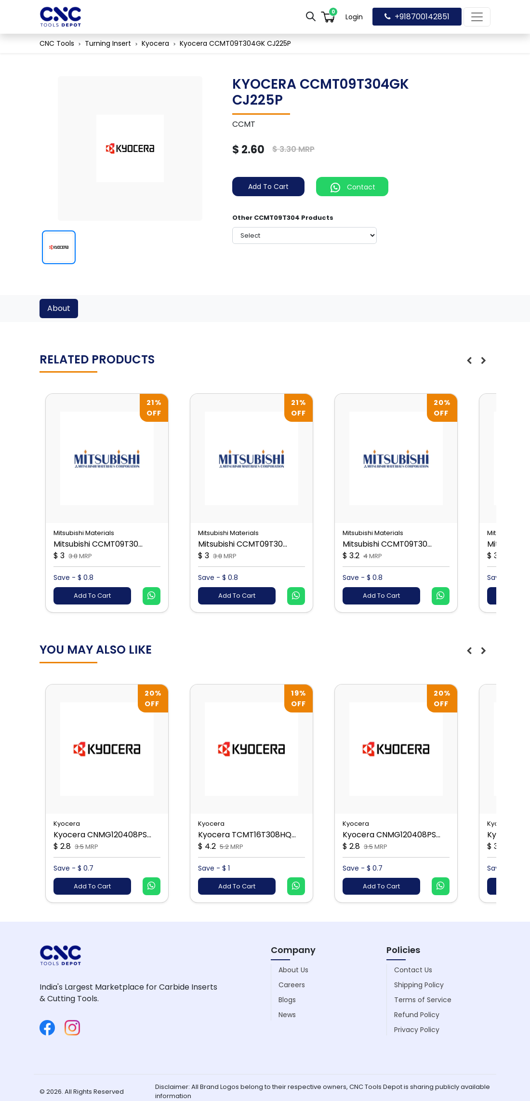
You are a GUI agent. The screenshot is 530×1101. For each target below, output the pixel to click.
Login (354, 17)
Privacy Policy (416, 1029)
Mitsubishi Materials (83, 532)
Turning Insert (108, 43)
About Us (293, 970)
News (287, 1015)
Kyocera (155, 43)
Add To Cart (268, 186)
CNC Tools (57, 43)
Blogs (287, 1000)
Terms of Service (422, 1000)
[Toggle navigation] (477, 17)
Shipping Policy (419, 985)
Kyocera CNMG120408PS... (102, 834)
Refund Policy (416, 1015)
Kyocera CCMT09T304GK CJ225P (235, 43)
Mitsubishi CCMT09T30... (98, 544)
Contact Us (413, 970)
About (58, 308)
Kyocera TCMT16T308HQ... (247, 834)
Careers (291, 985)
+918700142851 (417, 16)
